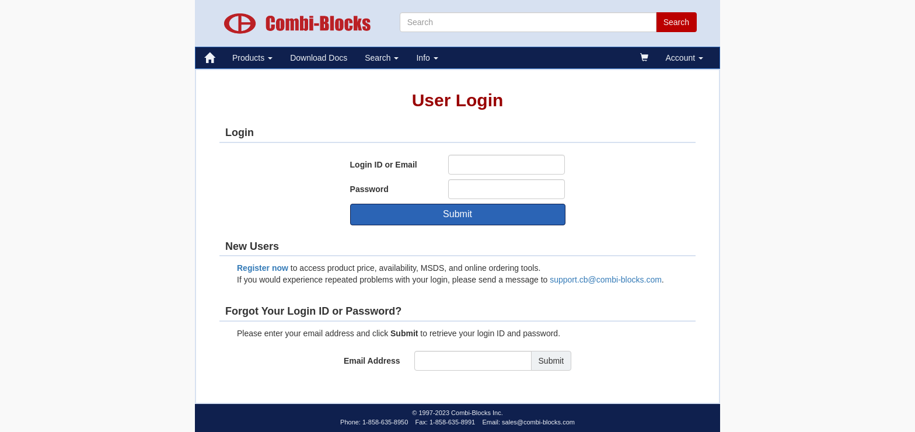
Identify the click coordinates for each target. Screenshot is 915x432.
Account (684, 57)
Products (252, 57)
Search (382, 57)
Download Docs (318, 57)
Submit (457, 214)
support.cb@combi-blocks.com (606, 279)
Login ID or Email (383, 164)
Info (427, 57)
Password (369, 189)
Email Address (372, 360)
